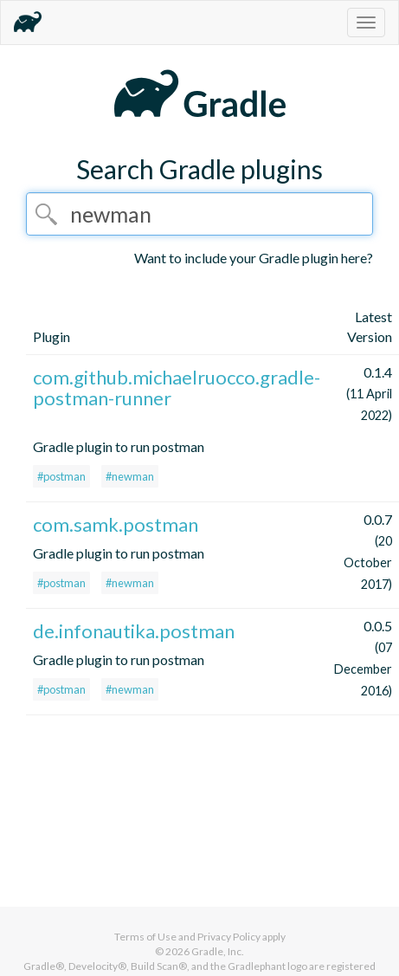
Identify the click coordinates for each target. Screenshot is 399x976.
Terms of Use (145, 936)
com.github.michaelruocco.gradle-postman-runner (176, 387)
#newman (130, 476)
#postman (61, 476)
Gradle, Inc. (217, 951)
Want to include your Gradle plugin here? (253, 257)
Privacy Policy (229, 936)
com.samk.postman (115, 524)
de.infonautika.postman (134, 631)
